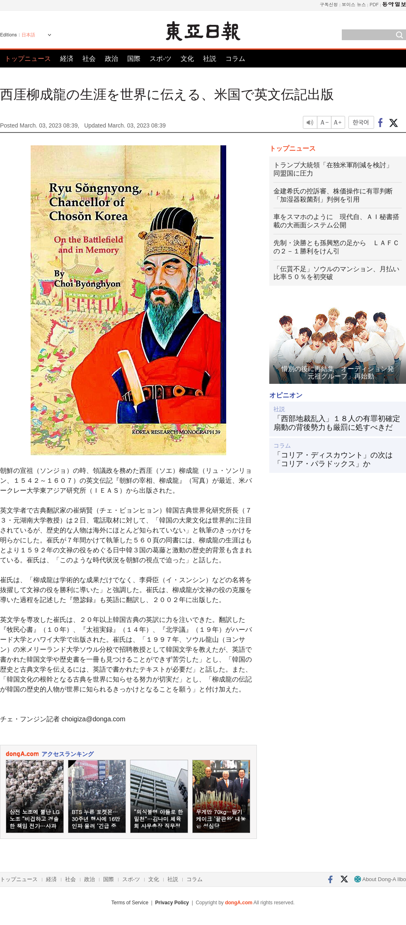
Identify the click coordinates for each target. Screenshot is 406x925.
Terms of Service (129, 903)
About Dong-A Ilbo (380, 879)
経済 (66, 58)
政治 (111, 58)
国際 (133, 58)
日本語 (28, 34)
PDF (374, 4)
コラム (235, 58)
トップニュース (28, 58)
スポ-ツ (161, 58)
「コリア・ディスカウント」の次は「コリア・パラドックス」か (333, 459)
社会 (89, 58)
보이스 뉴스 (354, 4)
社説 (209, 58)
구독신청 (329, 4)
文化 (187, 58)
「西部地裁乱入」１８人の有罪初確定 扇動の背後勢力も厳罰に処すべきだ (337, 423)
